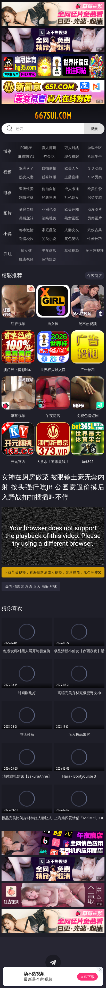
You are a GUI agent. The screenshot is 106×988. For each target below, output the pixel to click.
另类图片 (94, 218)
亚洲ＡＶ (26, 168)
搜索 (94, 128)
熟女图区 (71, 218)
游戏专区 (94, 147)
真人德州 (49, 147)
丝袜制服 (49, 176)
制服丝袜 (26, 197)
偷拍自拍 (49, 188)
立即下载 (87, 976)
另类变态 (94, 197)
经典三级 (49, 197)
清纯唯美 (49, 218)
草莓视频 (71, 250)
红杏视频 (26, 259)
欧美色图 (71, 209)
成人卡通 (71, 188)
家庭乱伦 (49, 229)
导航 (7, 254)
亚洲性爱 (26, 188)
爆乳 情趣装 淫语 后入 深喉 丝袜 (31, 586)
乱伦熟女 (71, 197)
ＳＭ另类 (94, 176)
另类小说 (49, 238)
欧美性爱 (94, 188)
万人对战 (71, 147)
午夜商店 (49, 250)
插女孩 (26, 250)
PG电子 (26, 147)
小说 (7, 233)
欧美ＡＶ (71, 168)
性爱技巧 (94, 238)
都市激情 (26, 229)
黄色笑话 (71, 238)
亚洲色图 (49, 209)
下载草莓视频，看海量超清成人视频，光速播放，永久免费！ (53, 572)
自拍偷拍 (49, 168)
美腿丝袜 (26, 218)
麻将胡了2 (26, 156)
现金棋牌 (71, 156)
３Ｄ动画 (94, 168)
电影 (7, 192)
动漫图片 (94, 209)
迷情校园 (26, 238)
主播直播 (71, 176)
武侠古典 (94, 229)
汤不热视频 (95, 250)
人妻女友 (71, 229)
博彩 (7, 151)
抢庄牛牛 (94, 156)
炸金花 (49, 156)
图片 (7, 213)
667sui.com (52, 115)
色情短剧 (49, 259)
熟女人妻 (26, 176)
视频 (7, 172)
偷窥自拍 (26, 209)
